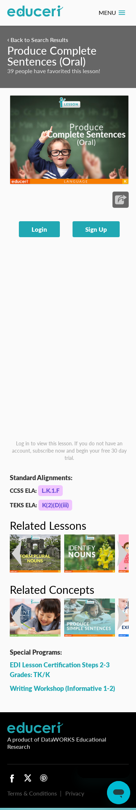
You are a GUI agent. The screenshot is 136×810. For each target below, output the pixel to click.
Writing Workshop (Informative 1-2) (62, 688)
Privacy (74, 793)
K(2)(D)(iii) (55, 505)
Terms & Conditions (32, 793)
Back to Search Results (37, 39)
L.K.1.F (50, 490)
